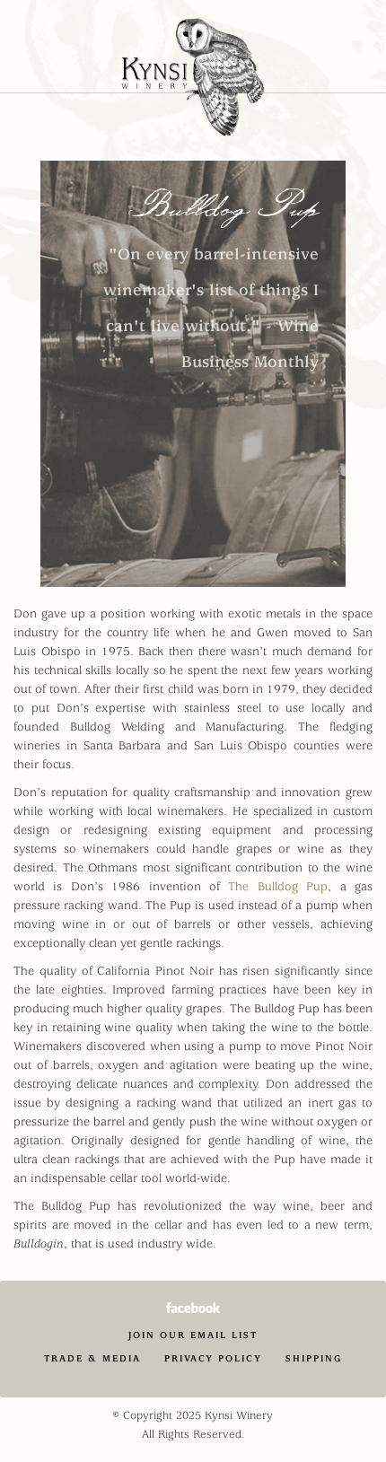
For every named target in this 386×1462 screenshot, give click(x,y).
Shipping (313, 1358)
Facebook (193, 1307)
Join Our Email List (193, 1335)
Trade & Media (92, 1358)
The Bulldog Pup (278, 887)
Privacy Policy (213, 1358)
